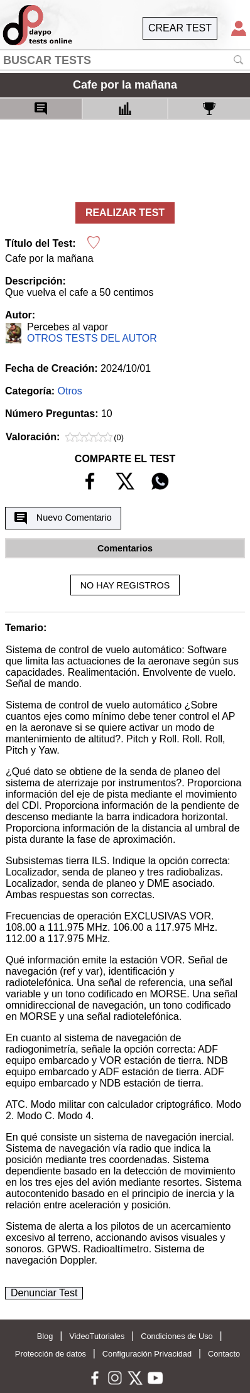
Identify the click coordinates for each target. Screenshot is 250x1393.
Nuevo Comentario (62, 518)
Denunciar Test (44, 1292)
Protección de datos (50, 1353)
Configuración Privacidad (147, 1353)
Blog (45, 1336)
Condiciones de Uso (177, 1336)
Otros (70, 391)
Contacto (224, 1353)
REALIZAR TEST (125, 212)
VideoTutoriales (96, 1336)
